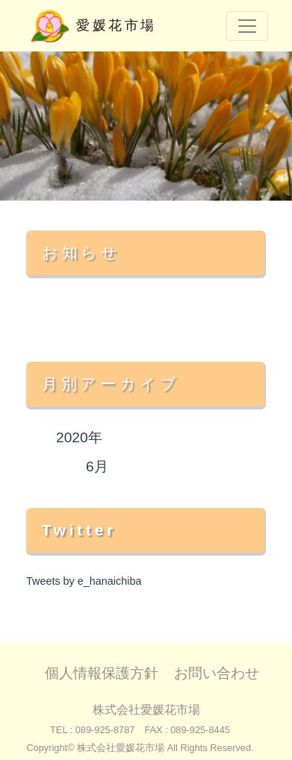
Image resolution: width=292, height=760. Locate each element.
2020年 (79, 437)
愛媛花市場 (94, 26)
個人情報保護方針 (101, 673)
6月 (97, 466)
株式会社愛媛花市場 (146, 709)
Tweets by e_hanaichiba (83, 581)
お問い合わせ (216, 673)
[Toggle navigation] (247, 26)
